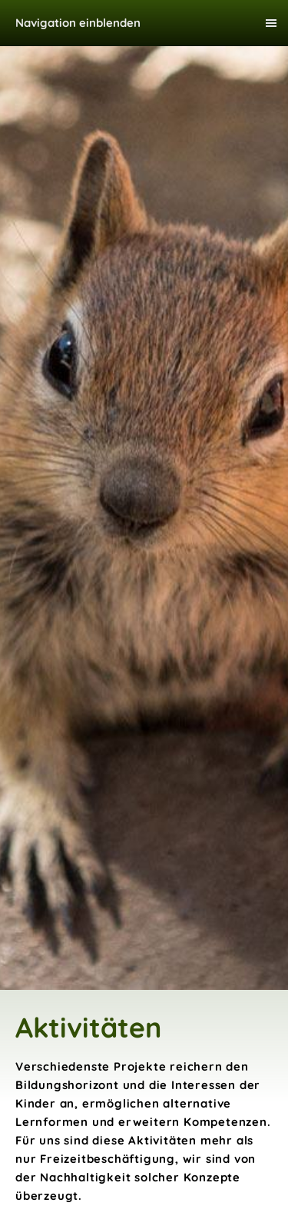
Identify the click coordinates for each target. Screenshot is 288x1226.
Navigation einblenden (78, 22)
